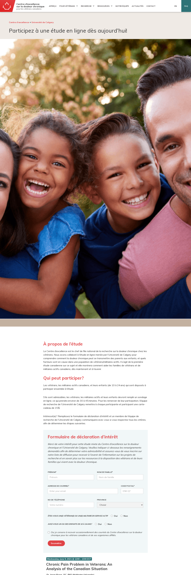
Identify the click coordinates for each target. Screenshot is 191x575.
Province (101, 500)
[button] (68, 5)
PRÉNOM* (52, 472)
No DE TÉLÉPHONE (56, 500)
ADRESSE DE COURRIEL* (58, 486)
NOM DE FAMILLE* (105, 472)
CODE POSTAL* (128, 486)
